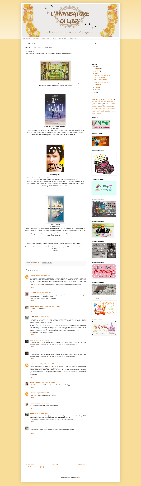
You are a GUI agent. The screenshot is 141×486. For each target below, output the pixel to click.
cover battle (97, 105)
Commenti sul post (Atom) (37, 467)
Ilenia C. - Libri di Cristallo (37, 306)
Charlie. (32, 403)
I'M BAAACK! (97, 84)
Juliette (32, 413)
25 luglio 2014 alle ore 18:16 (44, 292)
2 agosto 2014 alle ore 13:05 (52, 427)
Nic (31, 316)
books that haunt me (35, 264)
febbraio (97, 87)
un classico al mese (107, 106)
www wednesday (108, 101)
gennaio (97, 89)
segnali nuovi (113, 111)
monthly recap (99, 109)
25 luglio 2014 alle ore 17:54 (43, 275)
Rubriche (36, 38)
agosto (97, 71)
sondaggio (99, 113)
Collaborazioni (73, 38)
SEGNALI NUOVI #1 (99, 77)
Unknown (32, 275)
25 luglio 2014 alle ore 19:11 (52, 306)
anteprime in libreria (101, 108)
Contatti (54, 38)
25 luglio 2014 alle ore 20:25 (41, 316)
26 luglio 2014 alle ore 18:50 (50, 382)
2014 (94, 66)
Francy (31, 340)
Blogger (78, 477)
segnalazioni (94, 106)
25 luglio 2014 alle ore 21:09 (41, 340)
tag (107, 103)
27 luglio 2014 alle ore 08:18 (43, 392)
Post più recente (29, 464)
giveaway (109, 108)
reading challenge (105, 111)
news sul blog (96, 101)
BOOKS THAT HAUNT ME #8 (102, 75)
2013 (94, 92)
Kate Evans (33, 292)
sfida (94, 113)
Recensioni (45, 38)
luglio (96, 73)
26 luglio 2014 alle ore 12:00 (47, 364)
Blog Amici (62, 38)
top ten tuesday (109, 105)
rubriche (42, 264)
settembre (97, 68)
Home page (26, 38)
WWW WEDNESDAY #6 (100, 80)
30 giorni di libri (108, 100)
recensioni (113, 103)
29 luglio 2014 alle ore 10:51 (42, 403)
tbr (100, 106)
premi (98, 111)
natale (106, 109)
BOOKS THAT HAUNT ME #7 (102, 82)
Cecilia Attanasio (34, 364)
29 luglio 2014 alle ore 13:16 (41, 413)
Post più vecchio (81, 464)
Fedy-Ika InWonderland (36, 382)
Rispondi (32, 287)
